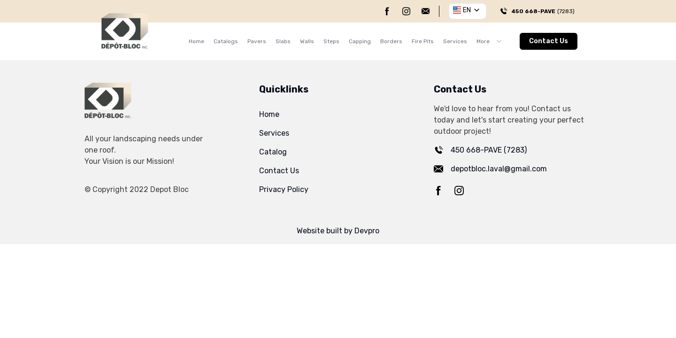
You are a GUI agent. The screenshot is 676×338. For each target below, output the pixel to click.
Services (455, 41)
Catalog (273, 151)
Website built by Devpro (338, 230)
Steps (331, 41)
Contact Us (548, 41)
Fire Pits (423, 41)
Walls (307, 41)
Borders (391, 41)
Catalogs (226, 41)
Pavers (256, 41)
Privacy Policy (283, 189)
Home (196, 41)
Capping (360, 41)
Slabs (283, 41)
